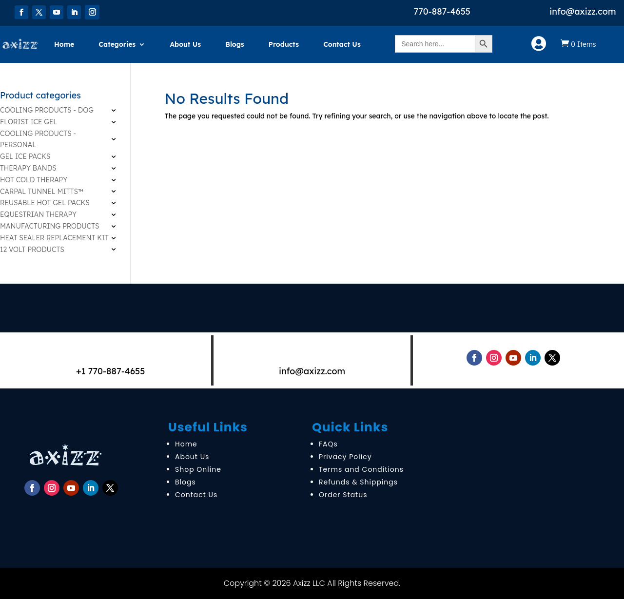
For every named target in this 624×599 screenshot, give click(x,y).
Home (64, 44)
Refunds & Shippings (358, 482)
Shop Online (198, 469)
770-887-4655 (441, 11)
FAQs (328, 444)
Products (284, 44)
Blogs (234, 44)
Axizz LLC (309, 583)
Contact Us (342, 44)
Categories (117, 44)
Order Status (343, 495)
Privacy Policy (345, 457)
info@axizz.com (582, 11)
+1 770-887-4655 (110, 371)
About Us (185, 44)
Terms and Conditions (361, 469)
